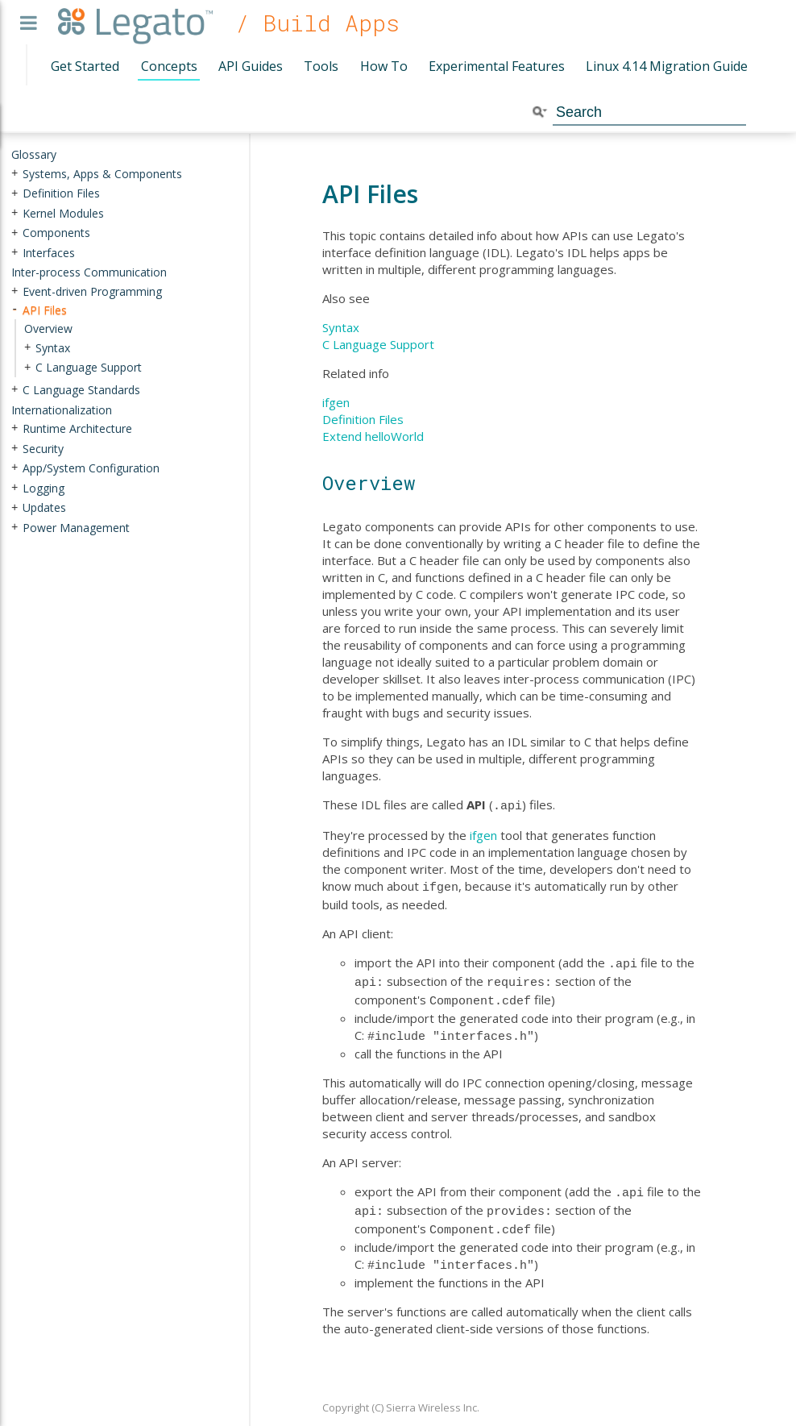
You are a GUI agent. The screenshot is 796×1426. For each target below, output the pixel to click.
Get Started (85, 66)
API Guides (250, 66)
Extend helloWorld (373, 436)
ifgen (336, 402)
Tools (321, 66)
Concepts (169, 66)
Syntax (340, 327)
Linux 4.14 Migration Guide (667, 66)
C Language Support (378, 344)
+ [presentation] (14, 173)
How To (384, 66)
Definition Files (363, 419)
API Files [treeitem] (45, 310)
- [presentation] (14, 310)
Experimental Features (497, 66)
